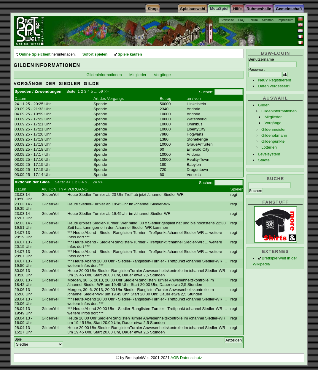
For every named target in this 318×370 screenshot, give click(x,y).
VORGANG (77, 189)
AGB (175, 357)
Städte (264, 160)
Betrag (165, 98)
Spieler (236, 189)
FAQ (241, 20)
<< (68, 182)
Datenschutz (191, 357)
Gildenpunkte (273, 141)
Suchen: (206, 92)
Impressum (285, 20)
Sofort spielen (94, 54)
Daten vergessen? (274, 86)
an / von (194, 98)
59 (100, 91)
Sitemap (268, 20)
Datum (20, 98)
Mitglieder (273, 117)
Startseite (227, 20)
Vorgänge (273, 123)
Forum (253, 20)
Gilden (264, 105)
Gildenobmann (274, 135)
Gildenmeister (273, 129)
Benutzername (261, 59)
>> (106, 91)
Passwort (256, 69)
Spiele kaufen (130, 54)
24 (95, 182)
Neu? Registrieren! (274, 80)
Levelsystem (269, 154)
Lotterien (269, 147)
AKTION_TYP (54, 189)
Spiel (19, 339)
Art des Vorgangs (108, 98)
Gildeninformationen (279, 111)
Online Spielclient (34, 54)
